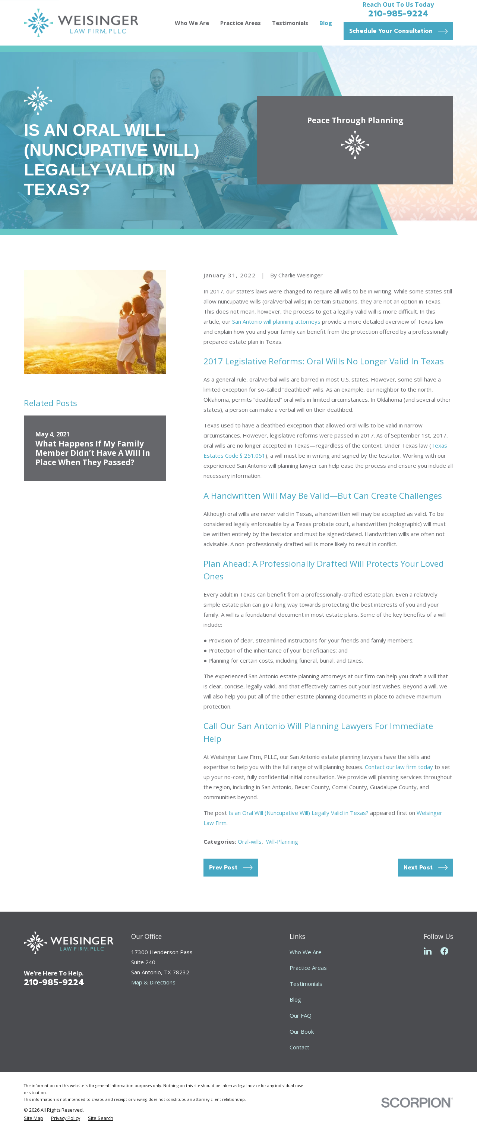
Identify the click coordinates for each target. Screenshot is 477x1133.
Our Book (302, 1031)
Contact (299, 1047)
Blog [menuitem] (325, 23)
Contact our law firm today (399, 767)
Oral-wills (250, 841)
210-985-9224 (398, 13)
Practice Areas (308, 967)
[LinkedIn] (428, 951)
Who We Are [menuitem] (192, 23)
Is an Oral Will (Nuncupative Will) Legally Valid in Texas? (298, 812)
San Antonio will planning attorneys (276, 321)
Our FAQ (301, 1015)
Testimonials (306, 983)
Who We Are (306, 952)
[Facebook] (444, 951)
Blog (295, 999)
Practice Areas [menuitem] (240, 23)
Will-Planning (282, 841)
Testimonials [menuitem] (290, 23)
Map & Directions (153, 982)
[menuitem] (33, 1118)
